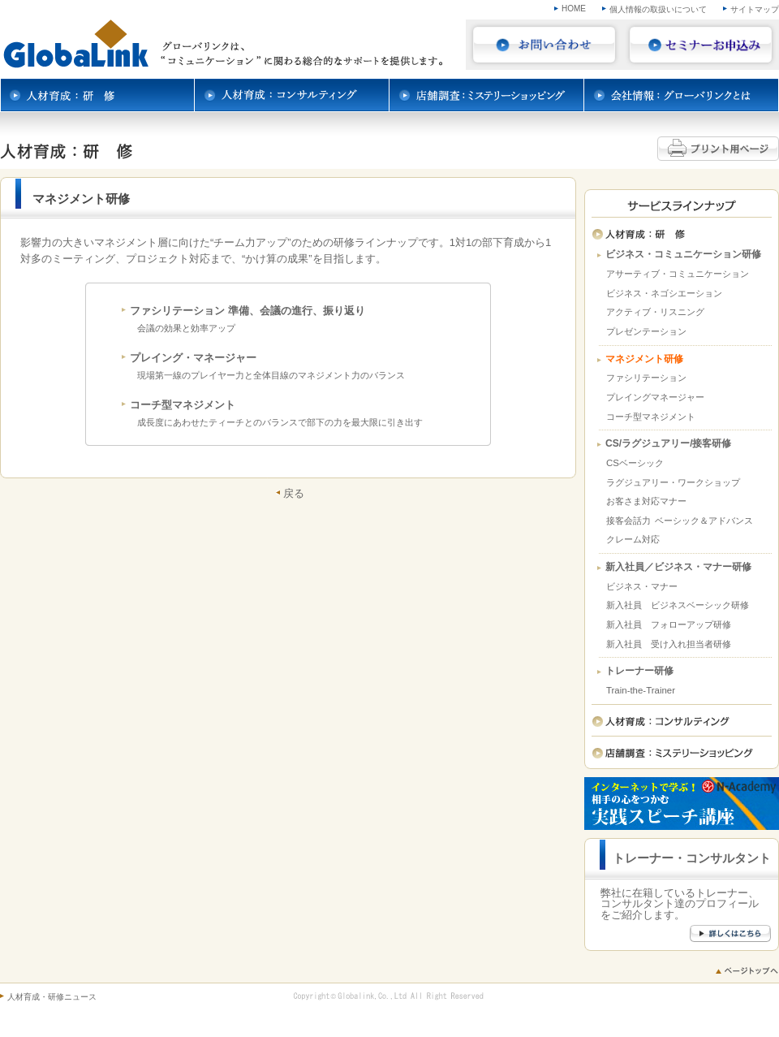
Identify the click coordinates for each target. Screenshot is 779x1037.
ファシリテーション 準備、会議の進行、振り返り (247, 311)
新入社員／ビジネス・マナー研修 (678, 567)
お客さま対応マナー (646, 501)
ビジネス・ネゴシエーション (664, 293)
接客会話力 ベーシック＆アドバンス (679, 520)
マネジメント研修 (644, 359)
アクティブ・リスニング (655, 312)
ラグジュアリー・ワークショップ (673, 482)
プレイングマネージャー (655, 397)
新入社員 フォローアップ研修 (668, 624)
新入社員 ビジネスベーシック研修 (677, 605)
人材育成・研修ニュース (52, 996)
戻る (293, 493)
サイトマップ (754, 9)
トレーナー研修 (639, 671)
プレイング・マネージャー (193, 358)
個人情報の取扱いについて (658, 9)
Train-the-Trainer (640, 690)
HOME (574, 8)
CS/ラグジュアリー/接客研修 (668, 444)
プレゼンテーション (646, 331)
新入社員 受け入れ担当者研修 (668, 644)
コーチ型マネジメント (182, 405)
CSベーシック (635, 463)
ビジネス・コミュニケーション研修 (683, 254)
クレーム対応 (633, 539)
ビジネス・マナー (642, 586)
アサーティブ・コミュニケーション (677, 274)
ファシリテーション (646, 377)
